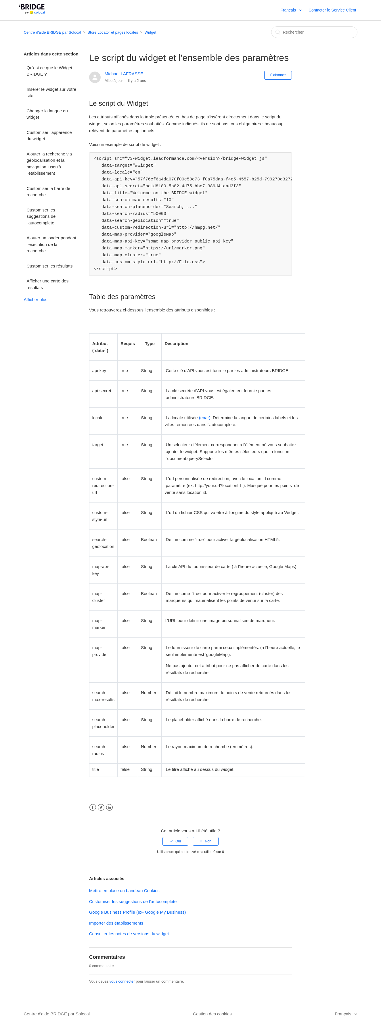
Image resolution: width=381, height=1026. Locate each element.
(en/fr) (204, 417)
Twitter (101, 807)
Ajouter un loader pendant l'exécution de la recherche (51, 244)
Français (288, 10)
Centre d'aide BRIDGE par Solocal (52, 32)
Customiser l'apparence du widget (49, 135)
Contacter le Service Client (332, 10)
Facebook (92, 807)
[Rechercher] (314, 32)
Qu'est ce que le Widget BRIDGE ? (49, 71)
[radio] (175, 841)
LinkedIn (109, 807)
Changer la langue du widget (47, 114)
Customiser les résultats (50, 265)
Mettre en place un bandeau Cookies (124, 890)
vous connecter (122, 981)
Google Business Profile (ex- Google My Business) (137, 912)
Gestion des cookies (212, 1013)
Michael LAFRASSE (124, 73)
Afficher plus (35, 299)
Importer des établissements (116, 923)
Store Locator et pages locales (112, 32)
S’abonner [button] (278, 75)
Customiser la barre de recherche (48, 191)
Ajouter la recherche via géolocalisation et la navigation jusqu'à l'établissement (49, 163)
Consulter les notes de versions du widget (129, 933)
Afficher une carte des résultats (48, 284)
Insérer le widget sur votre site (51, 92)
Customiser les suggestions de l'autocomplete (41, 216)
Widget (150, 32)
